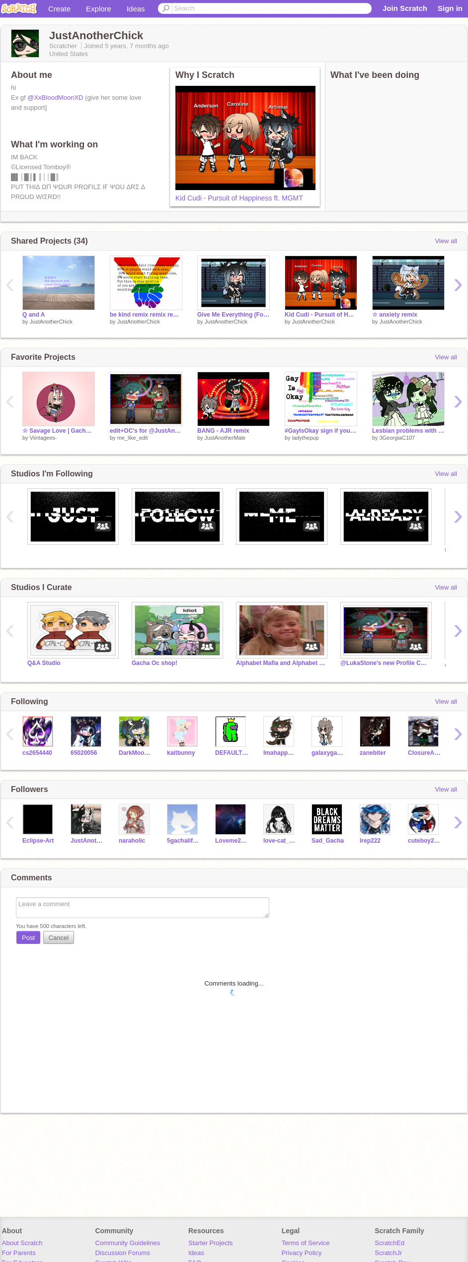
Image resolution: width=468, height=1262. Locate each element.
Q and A (33, 314)
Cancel (59, 937)
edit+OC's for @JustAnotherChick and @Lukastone (146, 430)
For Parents (19, 1253)
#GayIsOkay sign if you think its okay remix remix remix (321, 430)
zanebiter (373, 752)
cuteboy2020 (424, 840)
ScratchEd (389, 1243)
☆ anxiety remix (394, 314)
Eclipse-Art (38, 840)
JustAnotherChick (51, 322)
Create (59, 8)
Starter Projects (210, 1243)
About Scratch (22, 1243)
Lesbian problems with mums (408, 430)
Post (28, 937)
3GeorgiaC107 (397, 438)
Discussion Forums (122, 1253)
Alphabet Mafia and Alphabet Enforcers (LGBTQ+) (280, 663)
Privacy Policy (302, 1253)
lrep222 (370, 840)
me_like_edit (132, 438)
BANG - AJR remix (223, 430)
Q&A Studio (44, 663)
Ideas (136, 8)
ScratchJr (388, 1253)
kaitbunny (181, 752)
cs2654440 (37, 752)
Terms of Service (306, 1243)
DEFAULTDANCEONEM (231, 752)
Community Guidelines (127, 1243)
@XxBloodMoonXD (55, 97)
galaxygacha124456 (328, 752)
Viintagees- (43, 438)
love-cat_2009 (280, 840)
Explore (98, 8)
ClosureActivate (424, 752)
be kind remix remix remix (146, 314)
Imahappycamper (280, 752)
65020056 (84, 752)
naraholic (132, 840)
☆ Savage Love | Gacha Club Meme (58, 430)
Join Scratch (405, 8)
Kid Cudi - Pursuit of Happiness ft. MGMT (239, 198)
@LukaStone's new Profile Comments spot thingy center (385, 663)
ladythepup (305, 438)
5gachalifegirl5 (183, 840)
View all (446, 241)
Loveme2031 (231, 840)
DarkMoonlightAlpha (135, 752)
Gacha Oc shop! (154, 663)
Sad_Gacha (328, 840)
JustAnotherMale (225, 438)
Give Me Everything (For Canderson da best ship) (233, 314)
